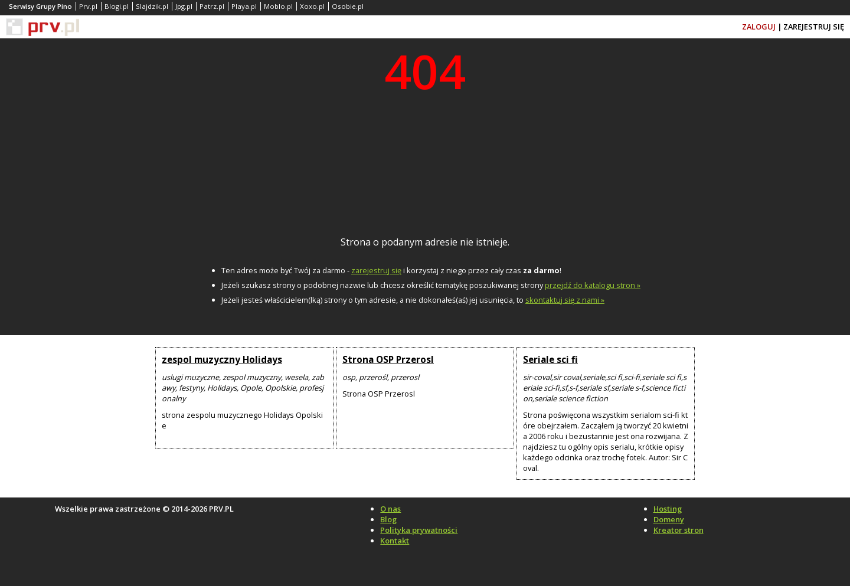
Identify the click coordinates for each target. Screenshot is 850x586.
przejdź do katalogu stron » (592, 285)
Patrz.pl (212, 6)
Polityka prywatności (418, 530)
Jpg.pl (183, 6)
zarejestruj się (376, 270)
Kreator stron (678, 530)
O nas (390, 508)
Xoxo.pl (312, 6)
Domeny (668, 519)
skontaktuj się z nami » (564, 299)
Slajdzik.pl (152, 6)
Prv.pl (88, 6)
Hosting (667, 508)
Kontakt (394, 540)
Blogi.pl (116, 6)
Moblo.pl (278, 6)
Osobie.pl (348, 6)
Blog (388, 519)
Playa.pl (244, 6)
